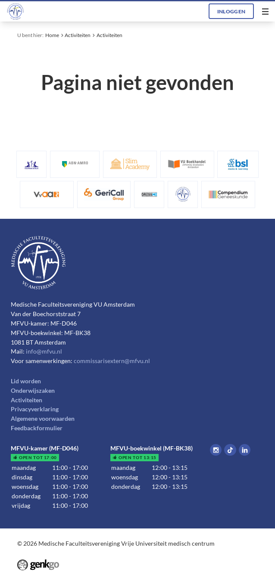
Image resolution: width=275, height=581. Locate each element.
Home (52, 35)
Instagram (216, 450)
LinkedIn (244, 450)
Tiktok (230, 450)
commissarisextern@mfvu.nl (112, 360)
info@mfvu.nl (44, 351)
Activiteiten (78, 35)
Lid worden (26, 381)
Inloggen (231, 11)
